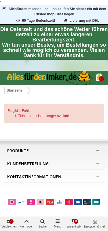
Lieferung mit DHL (81, 21)
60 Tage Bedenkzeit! (35, 21)
